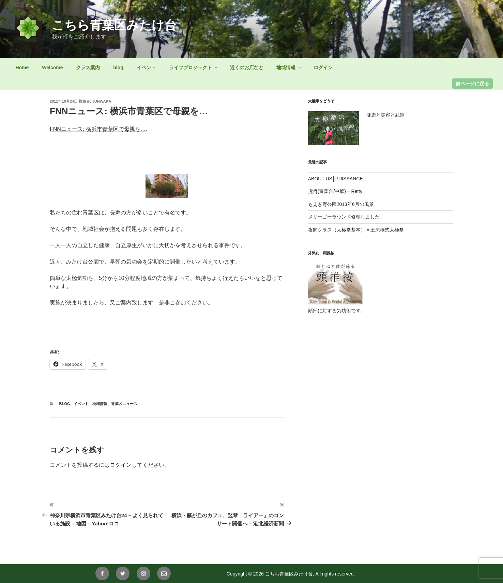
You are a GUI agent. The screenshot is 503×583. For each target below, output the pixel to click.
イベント (146, 67)
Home (22, 67)
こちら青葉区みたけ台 (114, 25)
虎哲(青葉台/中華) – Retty (335, 191)
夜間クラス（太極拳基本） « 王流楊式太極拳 (356, 230)
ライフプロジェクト (193, 67)
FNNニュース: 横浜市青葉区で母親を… (98, 129)
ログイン (323, 67)
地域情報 (289, 67)
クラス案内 (88, 67)
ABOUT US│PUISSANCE (335, 178)
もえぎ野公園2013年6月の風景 (341, 204)
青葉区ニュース (124, 404)
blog (118, 67)
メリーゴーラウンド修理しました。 (346, 217)
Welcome (52, 67)
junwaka (101, 101)
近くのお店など (246, 67)
